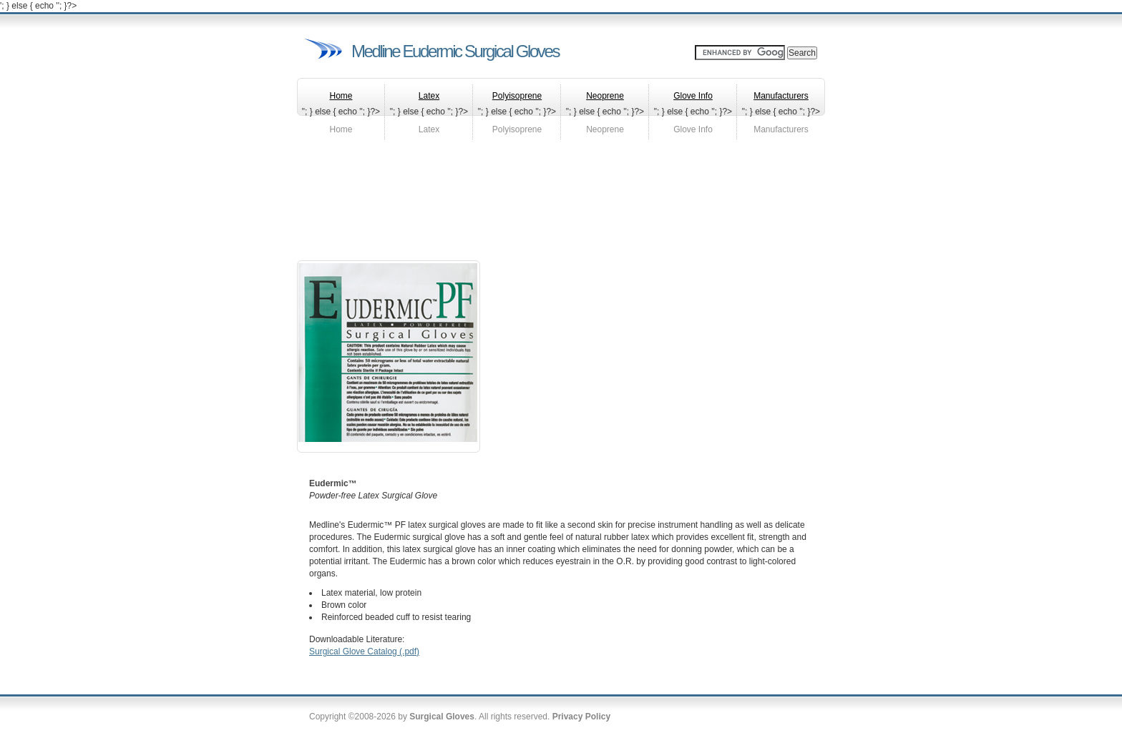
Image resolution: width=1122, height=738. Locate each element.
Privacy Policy (581, 717)
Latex (429, 129)
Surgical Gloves (441, 717)
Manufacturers (781, 129)
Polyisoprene (517, 129)
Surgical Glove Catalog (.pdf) (364, 651)
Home (340, 129)
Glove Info (693, 129)
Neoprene (605, 129)
